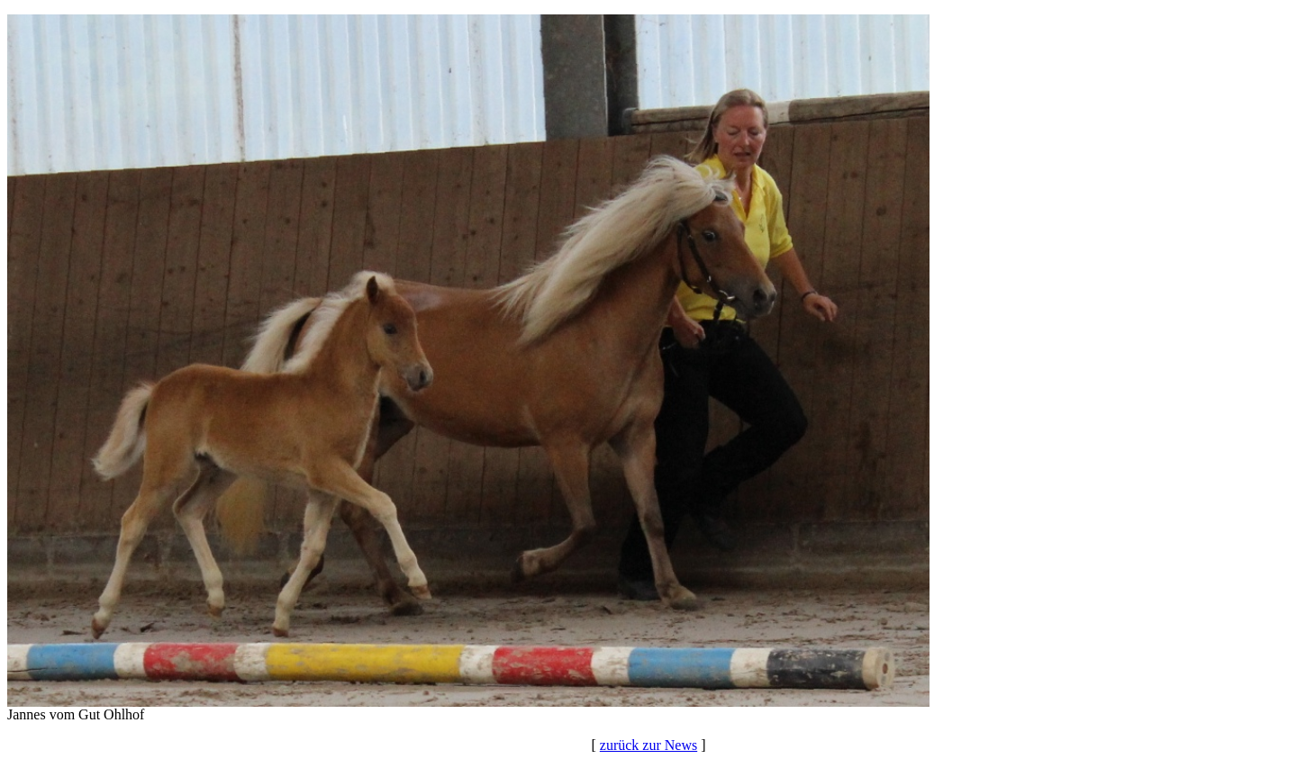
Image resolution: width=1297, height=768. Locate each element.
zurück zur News (648, 745)
